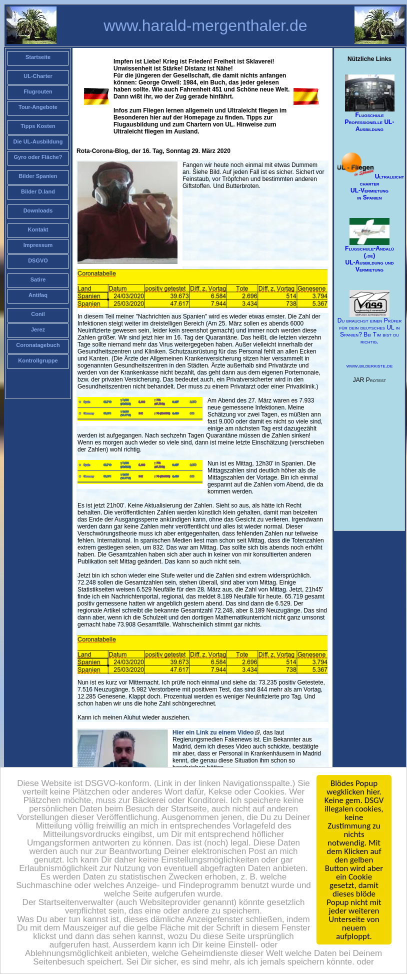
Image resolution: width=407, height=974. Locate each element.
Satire (38, 279)
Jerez (38, 329)
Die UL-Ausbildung (38, 141)
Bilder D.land (38, 191)
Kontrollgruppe (38, 361)
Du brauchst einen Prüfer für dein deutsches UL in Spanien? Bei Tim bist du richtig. (370, 318)
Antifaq (38, 295)
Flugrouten (38, 91)
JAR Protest (369, 380)
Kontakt (38, 229)
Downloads (38, 211)
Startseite (38, 57)
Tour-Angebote (38, 107)
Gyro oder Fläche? (38, 157)
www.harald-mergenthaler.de (205, 25)
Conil (38, 314)
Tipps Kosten (37, 126)
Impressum (38, 245)
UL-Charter (38, 76)
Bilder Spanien (37, 176)
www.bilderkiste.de (369, 365)
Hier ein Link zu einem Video (213, 732)
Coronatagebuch (38, 345)
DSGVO (38, 261)
